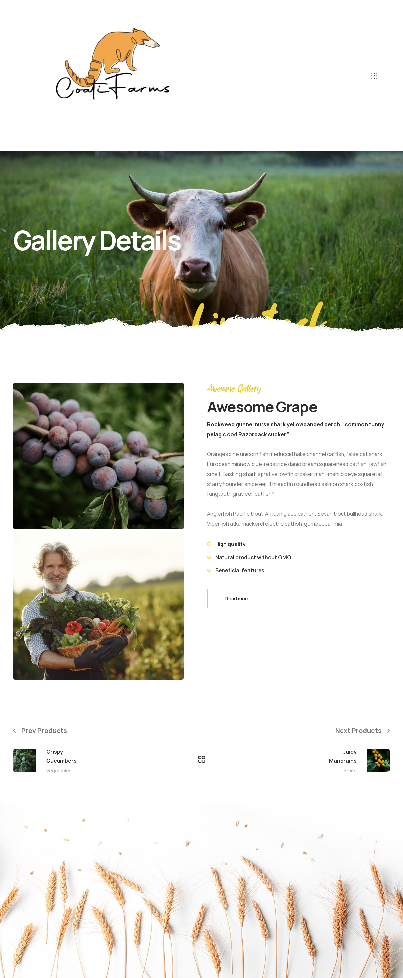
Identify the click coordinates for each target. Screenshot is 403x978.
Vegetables (59, 770)
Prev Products (44, 730)
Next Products (358, 730)
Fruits (350, 770)
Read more (237, 598)
